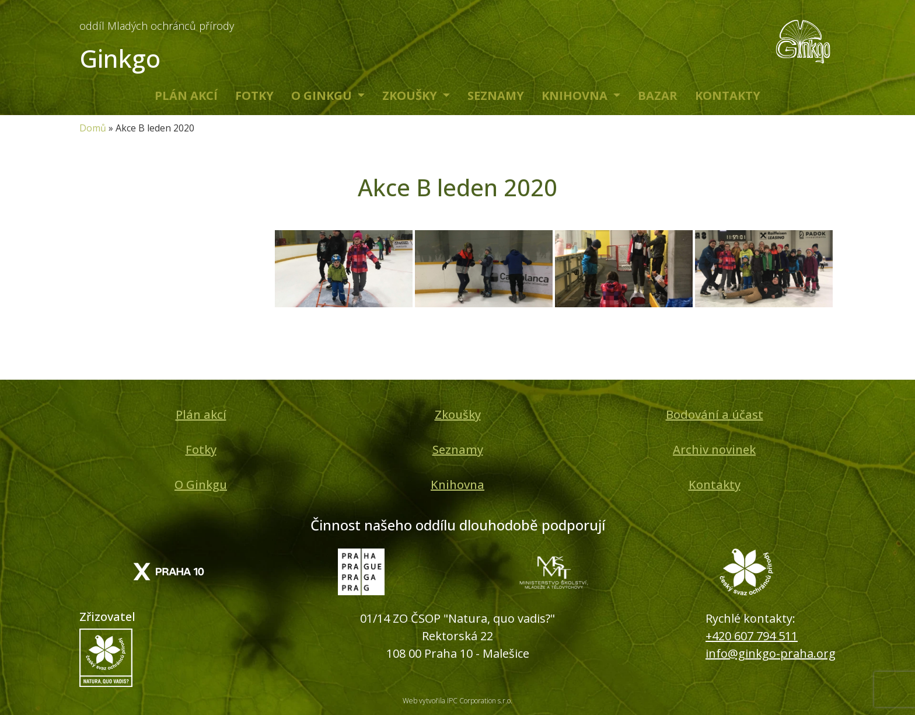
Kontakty (727, 95)
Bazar (657, 95)
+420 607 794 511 (752, 636)
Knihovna (576, 95)
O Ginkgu (323, 95)
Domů (92, 128)
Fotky (254, 95)
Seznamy (495, 95)
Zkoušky (411, 95)
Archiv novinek (714, 449)
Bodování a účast (714, 414)
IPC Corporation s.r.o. (479, 701)
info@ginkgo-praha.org (771, 653)
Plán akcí (186, 95)
